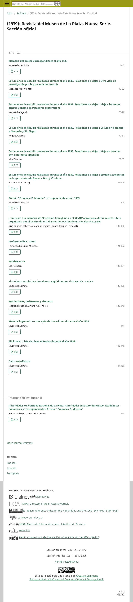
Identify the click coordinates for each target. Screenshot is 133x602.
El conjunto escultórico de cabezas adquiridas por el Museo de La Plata (51, 281)
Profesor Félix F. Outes (22, 241)
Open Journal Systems (20, 443)
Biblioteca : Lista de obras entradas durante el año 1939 (42, 341)
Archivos (21, 13)
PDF (16, 71)
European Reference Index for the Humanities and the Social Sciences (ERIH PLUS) (70, 510)
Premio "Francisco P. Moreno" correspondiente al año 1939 (44, 198)
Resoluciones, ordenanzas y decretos (31, 301)
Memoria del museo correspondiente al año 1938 (38, 61)
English (11, 462)
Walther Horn (17, 261)
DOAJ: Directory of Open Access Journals (45, 503)
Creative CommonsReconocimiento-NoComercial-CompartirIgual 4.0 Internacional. (66, 577)
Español (11, 468)
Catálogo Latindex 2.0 (29, 517)
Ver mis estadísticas (66, 561)
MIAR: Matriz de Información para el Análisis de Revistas (52, 524)
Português (13, 473)
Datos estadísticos (19, 361)
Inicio (9, 13)
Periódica (24, 530)
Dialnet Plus (42, 496)
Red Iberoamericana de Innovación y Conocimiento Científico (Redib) (59, 537)
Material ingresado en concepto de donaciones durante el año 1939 (49, 321)
